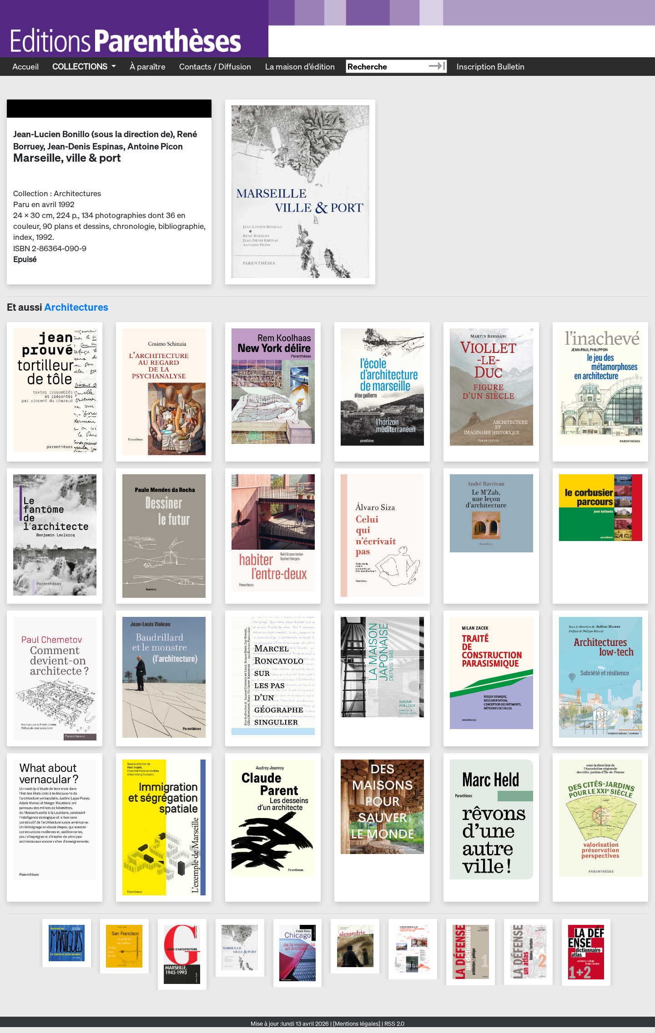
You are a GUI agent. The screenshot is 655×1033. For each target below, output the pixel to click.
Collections (80, 66)
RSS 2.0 (393, 1024)
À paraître (148, 66)
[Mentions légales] (356, 1024)
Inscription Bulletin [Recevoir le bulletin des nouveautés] (490, 66)
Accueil (25, 66)
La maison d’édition (300, 66)
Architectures (76, 307)
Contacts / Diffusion (215, 66)
